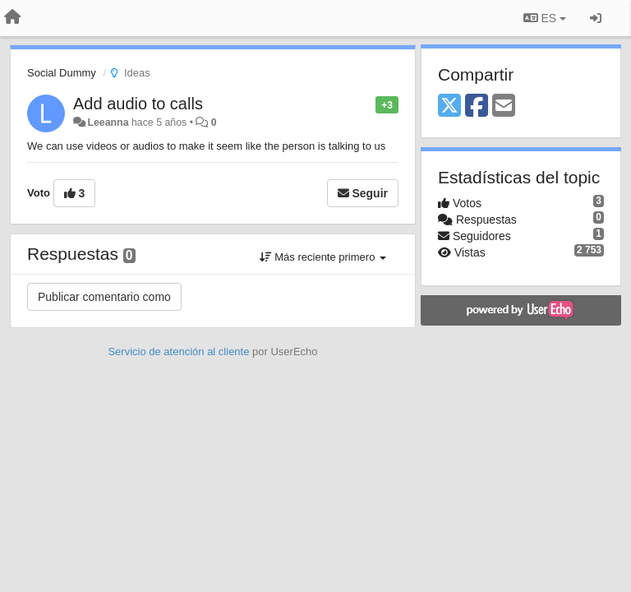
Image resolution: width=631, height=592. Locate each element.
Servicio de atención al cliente (180, 351)
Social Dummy (61, 73)
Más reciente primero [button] (323, 257)
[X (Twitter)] (449, 106)
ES (544, 18)
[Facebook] (476, 106)
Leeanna (107, 122)
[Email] (503, 106)
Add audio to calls (138, 104)
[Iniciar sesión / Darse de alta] (595, 18)
